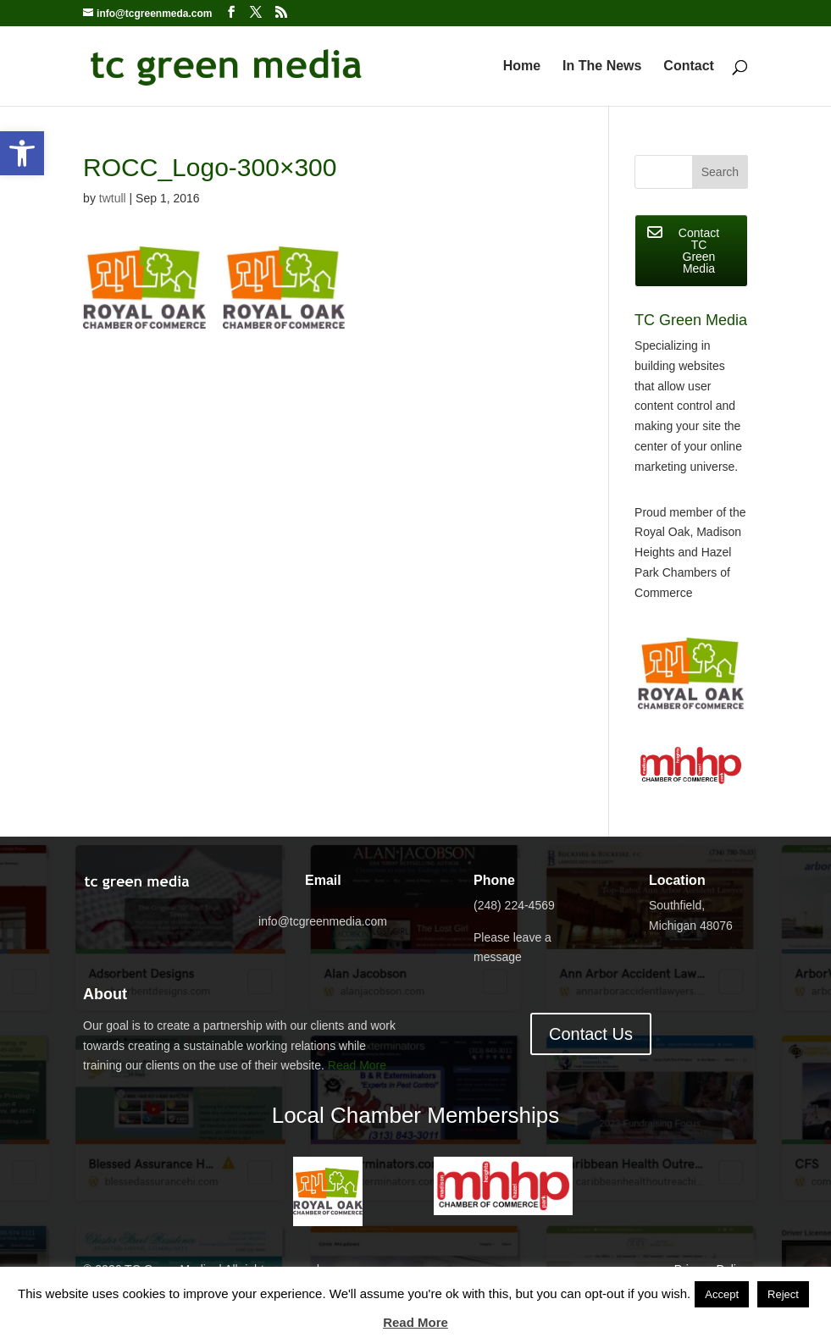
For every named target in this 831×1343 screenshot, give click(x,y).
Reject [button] (783, 1294)
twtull (112, 198)
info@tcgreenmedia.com (322, 921)
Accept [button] (722, 1294)
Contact (688, 66)
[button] (22, 153)
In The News (601, 66)
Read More (357, 1065)
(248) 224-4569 (514, 905)
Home (521, 66)
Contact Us (591, 1034)
